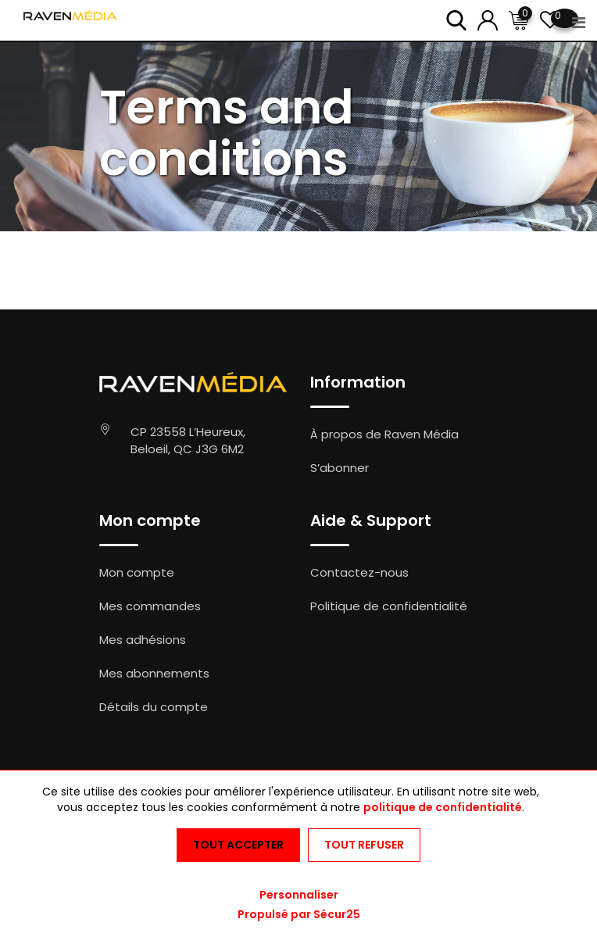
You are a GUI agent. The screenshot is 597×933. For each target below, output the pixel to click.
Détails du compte (153, 707)
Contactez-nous (359, 572)
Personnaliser (298, 895)
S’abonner (339, 467)
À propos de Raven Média (384, 434)
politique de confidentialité (442, 807)
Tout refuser (364, 845)
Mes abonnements (154, 673)
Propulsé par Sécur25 (299, 914)
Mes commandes (150, 606)
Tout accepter (238, 845)
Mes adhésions (142, 639)
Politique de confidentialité (388, 606)
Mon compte (136, 572)
